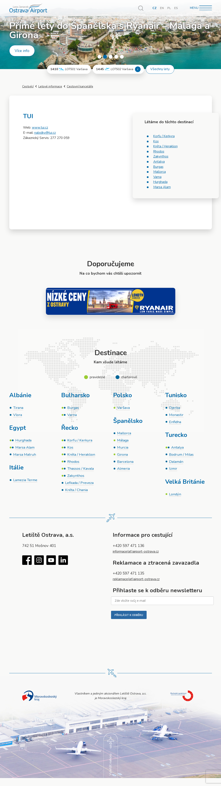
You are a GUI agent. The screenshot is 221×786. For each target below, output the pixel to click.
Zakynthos (161, 156)
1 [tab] (99, 57)
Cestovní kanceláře (80, 86)
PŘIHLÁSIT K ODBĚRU (128, 617)
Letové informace (50, 86)
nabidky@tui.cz (45, 132)
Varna (157, 177)
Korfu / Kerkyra (164, 136)
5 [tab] (122, 57)
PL (169, 8)
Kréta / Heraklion (165, 146)
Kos (156, 141)
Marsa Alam (162, 187)
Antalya (159, 161)
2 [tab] (105, 57)
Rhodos (159, 151)
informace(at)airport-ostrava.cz (139, 554)
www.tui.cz (40, 127)
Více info (22, 50)
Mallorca (159, 171)
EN (162, 8)
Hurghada (160, 182)
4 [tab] (116, 57)
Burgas (158, 166)
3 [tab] (111, 57)
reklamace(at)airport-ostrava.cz (139, 581)
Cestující (28, 86)
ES (176, 8)
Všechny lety (160, 69)
